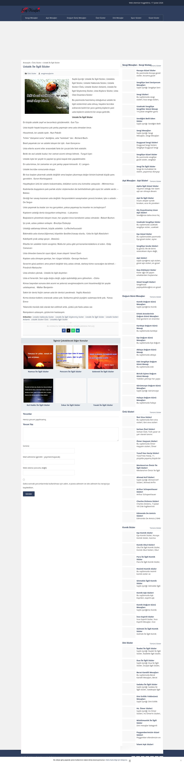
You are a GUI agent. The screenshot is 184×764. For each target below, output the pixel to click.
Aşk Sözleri (142, 258)
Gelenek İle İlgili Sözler (103, 371)
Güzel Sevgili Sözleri (146, 282)
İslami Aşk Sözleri (145, 744)
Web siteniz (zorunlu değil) (35, 468)
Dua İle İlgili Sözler (145, 660)
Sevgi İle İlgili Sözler (146, 166)
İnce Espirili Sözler (145, 616)
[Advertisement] (92, 40)
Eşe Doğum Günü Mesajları (145, 338)
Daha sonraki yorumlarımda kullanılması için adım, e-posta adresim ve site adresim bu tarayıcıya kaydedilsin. (66, 485)
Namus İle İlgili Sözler (38, 371)
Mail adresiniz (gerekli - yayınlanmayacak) (41, 457)
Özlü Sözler (36, 63)
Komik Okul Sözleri (146, 544)
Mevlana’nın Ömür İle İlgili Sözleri (147, 466)
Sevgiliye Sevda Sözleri (147, 246)
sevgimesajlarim (47, 73)
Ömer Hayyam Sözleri (147, 441)
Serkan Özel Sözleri (146, 429)
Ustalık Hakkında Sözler (43, 317)
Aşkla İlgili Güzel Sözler (148, 186)
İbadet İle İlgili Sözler (147, 648)
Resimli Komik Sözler (147, 568)
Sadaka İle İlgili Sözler (147, 684)
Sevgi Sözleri (142, 94)
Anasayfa (26, 63)
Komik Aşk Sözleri (145, 592)
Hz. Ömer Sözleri (144, 708)
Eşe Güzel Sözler (144, 234)
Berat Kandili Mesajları (148, 672)
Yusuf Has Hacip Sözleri (148, 453)
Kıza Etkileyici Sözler (146, 270)
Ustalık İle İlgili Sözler (94, 317)
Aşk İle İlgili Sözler (145, 198)
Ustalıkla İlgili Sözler (59, 319)
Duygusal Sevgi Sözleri (147, 142)
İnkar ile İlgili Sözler (70, 405)
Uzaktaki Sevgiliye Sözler (148, 222)
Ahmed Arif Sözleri (145, 477)
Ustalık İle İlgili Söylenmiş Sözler (69, 317)
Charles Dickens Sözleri (148, 501)
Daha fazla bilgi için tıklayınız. (117, 760)
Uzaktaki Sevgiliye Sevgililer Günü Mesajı (147, 107)
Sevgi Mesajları (144, 130)
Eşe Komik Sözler (145, 532)
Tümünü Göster (155, 66)
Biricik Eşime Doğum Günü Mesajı (146, 374)
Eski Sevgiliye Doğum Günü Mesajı (147, 362)
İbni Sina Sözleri (144, 417)
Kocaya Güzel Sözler (146, 70)
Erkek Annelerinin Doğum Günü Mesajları (148, 314)
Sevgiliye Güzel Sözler (147, 154)
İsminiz (26, 446)
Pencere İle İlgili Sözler (70, 371)
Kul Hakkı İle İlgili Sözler (38, 405)
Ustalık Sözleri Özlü (39, 319)
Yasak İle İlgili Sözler (103, 405)
